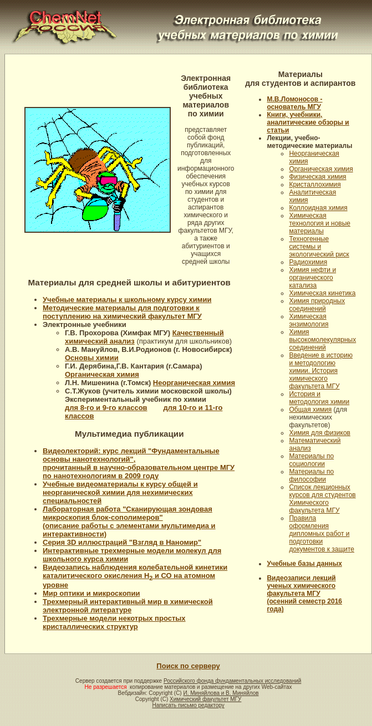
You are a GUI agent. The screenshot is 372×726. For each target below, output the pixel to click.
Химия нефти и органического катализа (312, 277)
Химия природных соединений (317, 305)
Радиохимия (308, 262)
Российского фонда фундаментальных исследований (232, 681)
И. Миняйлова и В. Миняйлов (220, 693)
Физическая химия (317, 177)
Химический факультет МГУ (205, 699)
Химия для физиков (319, 433)
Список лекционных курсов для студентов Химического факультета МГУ (322, 498)
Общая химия (310, 409)
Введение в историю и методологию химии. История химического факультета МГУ (321, 370)
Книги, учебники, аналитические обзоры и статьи (308, 122)
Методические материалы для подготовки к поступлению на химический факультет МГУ (122, 312)
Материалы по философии (311, 475)
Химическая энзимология (308, 320)
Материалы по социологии (311, 460)
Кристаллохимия (314, 184)
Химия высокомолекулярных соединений (322, 339)
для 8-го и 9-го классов (106, 407)
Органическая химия (321, 169)
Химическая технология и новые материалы (319, 223)
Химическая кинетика (322, 293)
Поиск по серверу (188, 666)
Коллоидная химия (318, 208)
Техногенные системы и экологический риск (319, 246)
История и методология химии (319, 398)
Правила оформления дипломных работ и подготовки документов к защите (321, 533)
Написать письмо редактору (188, 705)
